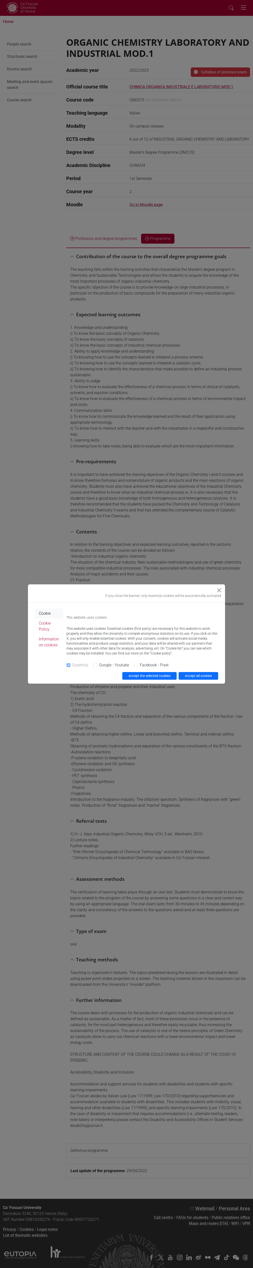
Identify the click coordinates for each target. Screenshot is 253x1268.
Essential (80, 665)
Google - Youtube (114, 665)
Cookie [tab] (45, 613)
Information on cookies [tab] (49, 642)
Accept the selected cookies (149, 676)
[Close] (219, 590)
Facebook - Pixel (154, 665)
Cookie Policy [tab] (45, 626)
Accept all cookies (198, 676)
